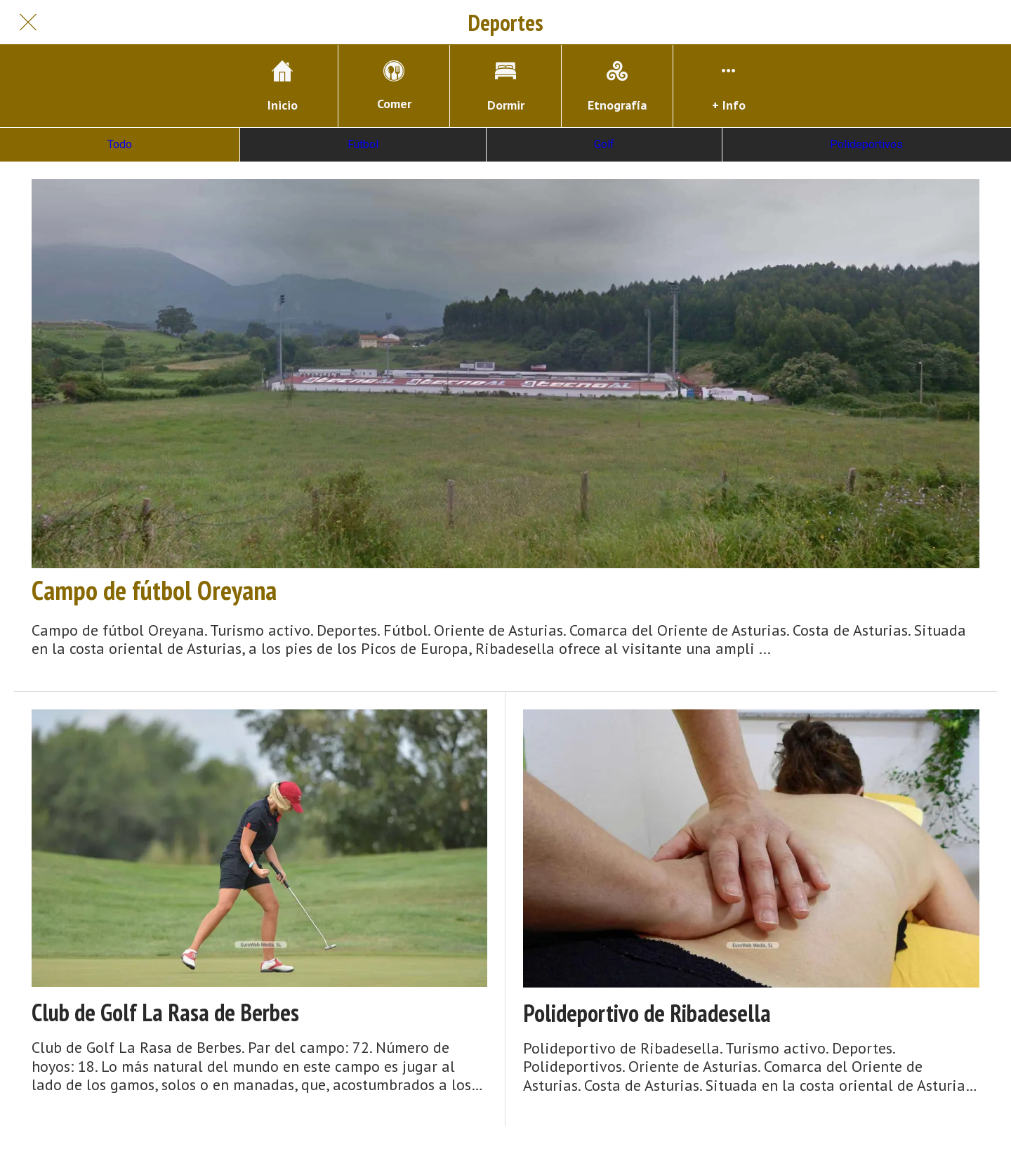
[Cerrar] (28, 22)
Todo (119, 144)
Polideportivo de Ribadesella (647, 1013)
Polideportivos (866, 144)
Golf (604, 144)
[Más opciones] (728, 86)
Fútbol (363, 144)
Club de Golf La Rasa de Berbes (165, 1012)
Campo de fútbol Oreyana (154, 590)
